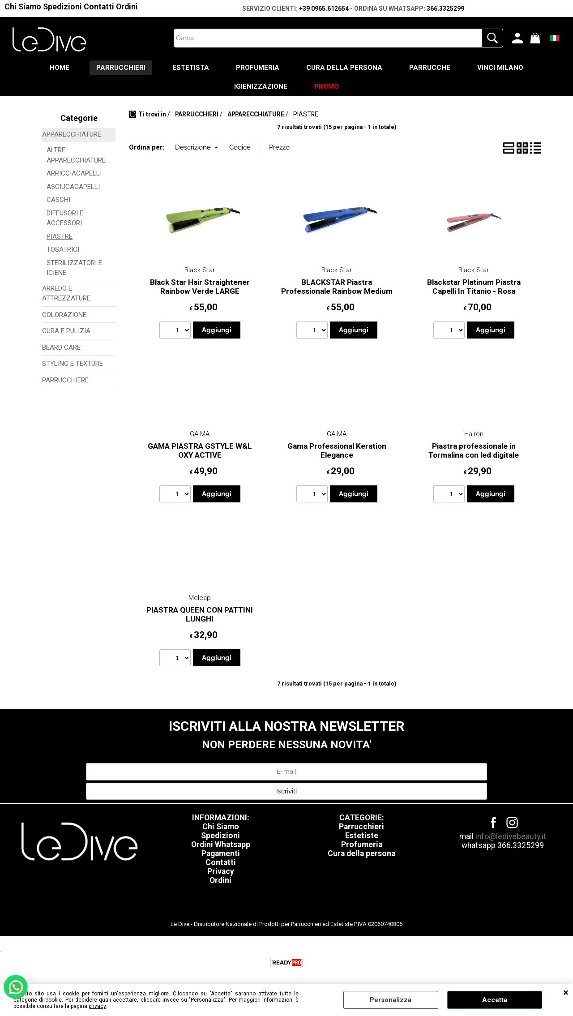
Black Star (199, 270)
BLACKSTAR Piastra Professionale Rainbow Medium (337, 287)
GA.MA (200, 434)
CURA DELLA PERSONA (344, 68)
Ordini (127, 6)
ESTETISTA (190, 68)
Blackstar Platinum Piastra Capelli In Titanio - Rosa (474, 287)
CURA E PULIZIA (66, 331)
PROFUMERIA (257, 68)
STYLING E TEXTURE (72, 364)
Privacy (220, 871)
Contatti (99, 6)
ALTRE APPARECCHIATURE (76, 155)
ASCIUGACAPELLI (73, 187)
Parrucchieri (361, 826)
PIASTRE (60, 236)
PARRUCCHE (429, 68)
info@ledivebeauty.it (510, 836)
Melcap (199, 598)
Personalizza (390, 1000)
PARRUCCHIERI (120, 68)
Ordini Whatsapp (220, 844)
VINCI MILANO (500, 68)
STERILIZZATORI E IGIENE (74, 268)
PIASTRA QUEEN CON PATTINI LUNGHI (199, 614)
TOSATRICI (63, 249)
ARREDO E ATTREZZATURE (66, 293)
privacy (97, 1006)
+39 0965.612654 (324, 8)
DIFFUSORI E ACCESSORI (65, 218)
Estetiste (361, 835)
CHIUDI (566, 992)
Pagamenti (220, 853)
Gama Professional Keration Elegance (336, 451)
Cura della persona (361, 853)
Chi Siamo (22, 6)
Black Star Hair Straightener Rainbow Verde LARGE (200, 287)
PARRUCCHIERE (65, 380)
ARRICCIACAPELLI (74, 173)
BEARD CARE (61, 347)
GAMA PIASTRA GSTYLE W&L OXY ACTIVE (200, 451)
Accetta (494, 1000)
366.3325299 (445, 8)
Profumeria (361, 844)
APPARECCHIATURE (71, 134)
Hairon (473, 434)
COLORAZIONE (64, 315)
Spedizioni (62, 6)
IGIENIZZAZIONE (260, 86)
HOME (59, 68)
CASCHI (58, 200)
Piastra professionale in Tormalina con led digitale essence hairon (473, 455)
